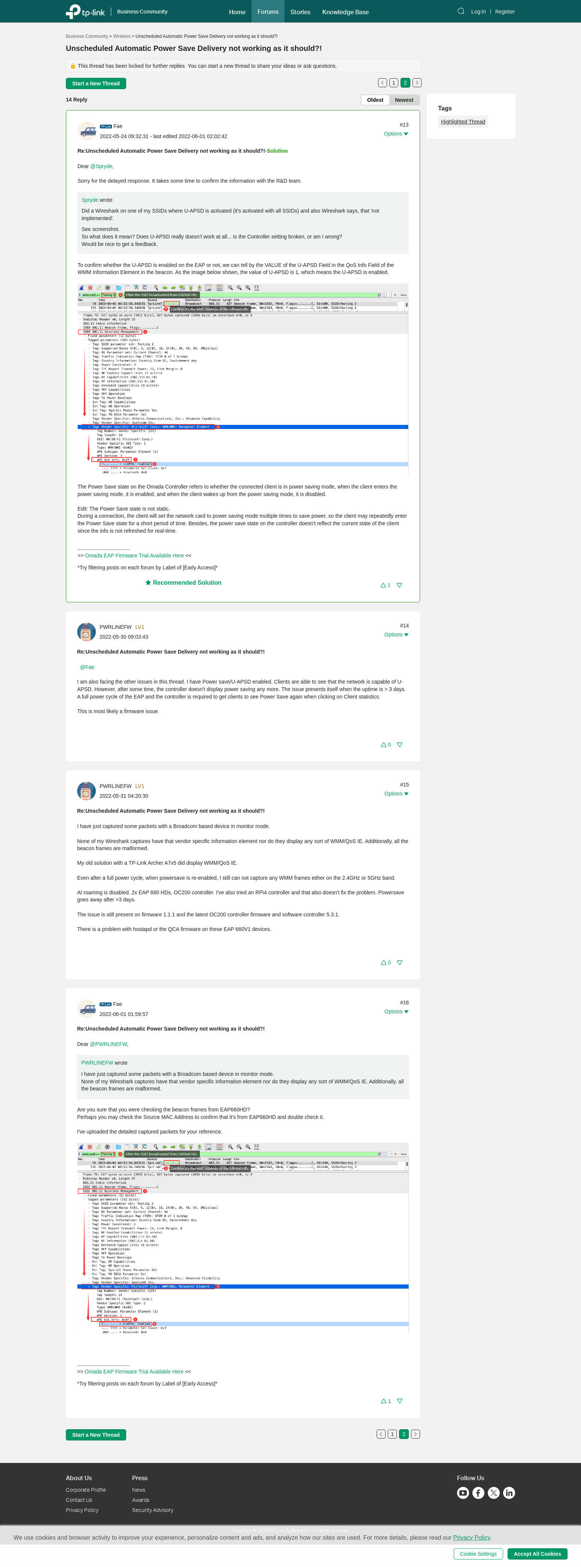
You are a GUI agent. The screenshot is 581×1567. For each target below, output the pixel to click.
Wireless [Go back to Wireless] (121, 36)
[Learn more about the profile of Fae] (88, 131)
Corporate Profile (86, 1490)
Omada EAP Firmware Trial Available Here (134, 556)
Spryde (90, 200)
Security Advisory (152, 1510)
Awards (140, 1500)
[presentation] (86, 131)
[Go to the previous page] (382, 82)
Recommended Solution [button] (183, 582)
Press (139, 1478)
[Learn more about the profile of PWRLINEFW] (88, 632)
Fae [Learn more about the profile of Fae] (117, 126)
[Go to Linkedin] (509, 1493)
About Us (79, 1478)
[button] (385, 585)
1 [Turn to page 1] (393, 83)
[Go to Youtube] (463, 1493)
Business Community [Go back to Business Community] (87, 36)
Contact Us (79, 1500)
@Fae (87, 667)
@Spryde (101, 166)
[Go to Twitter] (494, 1493)
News (138, 1490)
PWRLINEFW (97, 1063)
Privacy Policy (82, 1510)
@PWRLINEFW (108, 1044)
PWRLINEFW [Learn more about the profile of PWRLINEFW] (116, 627)
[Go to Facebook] (478, 1493)
